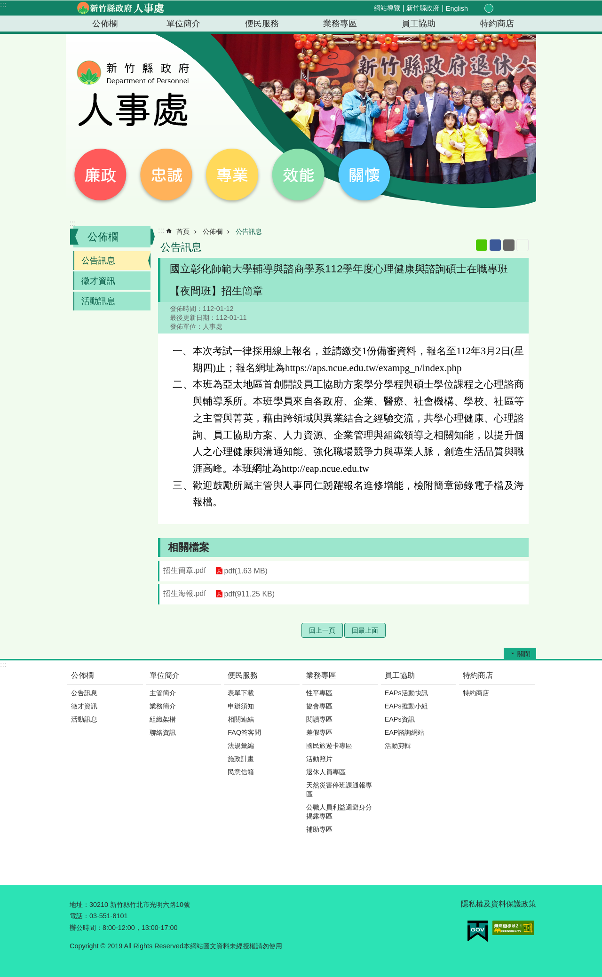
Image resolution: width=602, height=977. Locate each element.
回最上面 (365, 630)
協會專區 (319, 706)
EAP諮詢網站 (405, 732)
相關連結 (241, 719)
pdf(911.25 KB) (249, 594)
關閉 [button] (524, 654)
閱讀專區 (319, 719)
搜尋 (520, 8)
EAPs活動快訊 (406, 693)
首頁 (183, 231)
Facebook (495, 245)
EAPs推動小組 (406, 706)
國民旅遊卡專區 (329, 745)
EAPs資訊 (400, 719)
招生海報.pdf (184, 593)
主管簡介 (163, 693)
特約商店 (497, 23)
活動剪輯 (398, 745)
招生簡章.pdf (184, 570)
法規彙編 (241, 745)
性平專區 (319, 693)
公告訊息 (98, 260)
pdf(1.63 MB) (245, 571)
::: (3, 4)
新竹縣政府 (422, 8)
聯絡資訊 (163, 732)
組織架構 (163, 719)
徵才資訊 (98, 281)
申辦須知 (241, 706)
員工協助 (419, 23)
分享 (510, 8)
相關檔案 (188, 547)
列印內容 (522, 245)
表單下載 (241, 693)
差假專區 (319, 732)
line (481, 245)
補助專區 (319, 829)
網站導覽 (387, 8)
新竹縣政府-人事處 (120, 8)
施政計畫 (241, 759)
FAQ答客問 (244, 732)
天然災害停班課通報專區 (339, 789)
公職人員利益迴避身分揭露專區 (339, 811)
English (457, 8)
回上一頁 (322, 630)
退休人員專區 (326, 772)
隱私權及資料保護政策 (498, 904)
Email (509, 245)
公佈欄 (105, 23)
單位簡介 (183, 23)
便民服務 (262, 23)
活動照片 (319, 759)
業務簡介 (163, 706)
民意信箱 (241, 772)
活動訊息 (98, 301)
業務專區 (340, 23)
